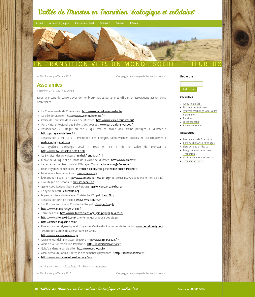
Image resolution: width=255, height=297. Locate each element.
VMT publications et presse (198, 157)
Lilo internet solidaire (194, 107)
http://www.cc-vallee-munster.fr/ (102, 111)
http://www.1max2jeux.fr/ (103, 239)
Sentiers (120, 23)
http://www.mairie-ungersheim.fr (61, 208)
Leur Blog (108, 195)
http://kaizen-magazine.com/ (59, 222)
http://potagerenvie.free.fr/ (58, 133)
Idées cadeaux (191, 122)
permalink (100, 266)
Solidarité (105, 23)
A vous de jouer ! (192, 103)
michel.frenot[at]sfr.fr (90, 155)
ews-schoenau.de (83, 182)
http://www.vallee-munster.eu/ (115, 120)
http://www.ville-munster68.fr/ (86, 115)
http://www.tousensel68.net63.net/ (63, 151)
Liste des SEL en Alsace (195, 146)
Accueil (39, 23)
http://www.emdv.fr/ (123, 160)
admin (70, 90)
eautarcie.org (71, 191)
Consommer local (84, 23)
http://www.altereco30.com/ (58, 217)
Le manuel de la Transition (198, 139)
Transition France (193, 161)
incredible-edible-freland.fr (121, 168)
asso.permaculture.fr (88, 199)
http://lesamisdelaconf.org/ (104, 244)
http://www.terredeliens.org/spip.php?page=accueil (91, 213)
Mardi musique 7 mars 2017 (54, 76)
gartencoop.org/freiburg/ (106, 186)
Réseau (134, 23)
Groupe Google (104, 204)
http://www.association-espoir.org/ (89, 177)
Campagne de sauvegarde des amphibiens (141, 76)
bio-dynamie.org (87, 173)
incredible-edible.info (89, 168)
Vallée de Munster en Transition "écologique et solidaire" (116, 12)
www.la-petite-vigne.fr (149, 226)
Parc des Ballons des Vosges (199, 143)
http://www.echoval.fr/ (91, 248)
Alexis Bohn (198, 289)
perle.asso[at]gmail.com (55, 142)
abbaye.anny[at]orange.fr (116, 164)
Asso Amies (71, 266)
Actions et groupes (59, 23)
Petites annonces (192, 125)
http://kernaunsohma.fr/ (130, 253)
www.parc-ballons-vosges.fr (117, 124)
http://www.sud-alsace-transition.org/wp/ (66, 257)
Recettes (187, 118)
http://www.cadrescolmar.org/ (59, 235)
